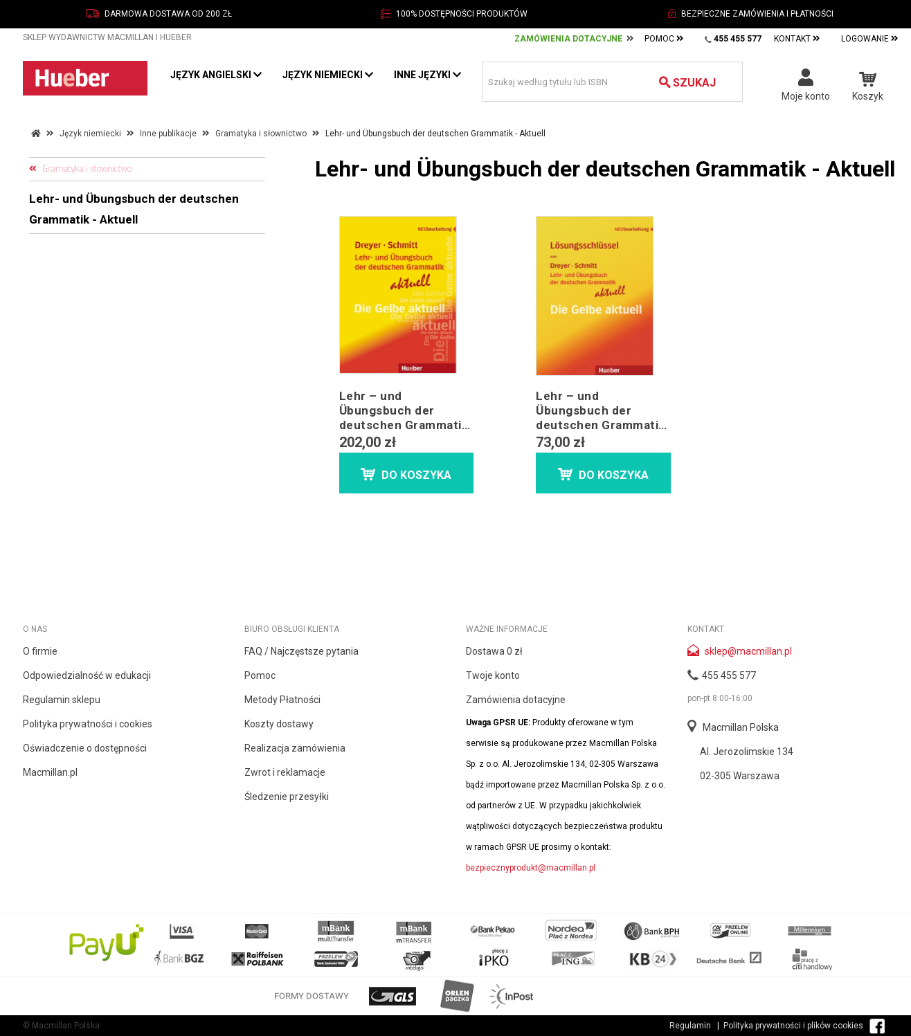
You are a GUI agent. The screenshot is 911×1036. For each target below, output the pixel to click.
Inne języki (427, 74)
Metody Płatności (282, 699)
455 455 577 (729, 675)
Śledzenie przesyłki (286, 796)
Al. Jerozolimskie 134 (746, 751)
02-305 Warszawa (739, 775)
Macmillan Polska (741, 727)
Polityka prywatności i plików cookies (793, 1025)
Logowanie (870, 39)
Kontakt (797, 39)
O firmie (40, 651)
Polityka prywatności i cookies (87, 723)
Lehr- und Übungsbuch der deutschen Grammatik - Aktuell (134, 209)
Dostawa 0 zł (494, 651)
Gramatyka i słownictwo (261, 133)
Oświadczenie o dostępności (85, 748)
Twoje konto (493, 675)
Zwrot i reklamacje (284, 772)
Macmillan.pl (50, 772)
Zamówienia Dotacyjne (568, 39)
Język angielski (216, 74)
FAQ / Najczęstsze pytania (301, 651)
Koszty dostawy (279, 723)
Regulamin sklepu (61, 699)
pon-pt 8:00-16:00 (719, 698)
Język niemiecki (327, 74)
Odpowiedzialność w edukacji (87, 675)
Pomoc (664, 39)
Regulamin (690, 1025)
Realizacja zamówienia (294, 748)
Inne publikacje (168, 133)
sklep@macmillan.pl (748, 651)
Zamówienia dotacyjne (516, 699)
